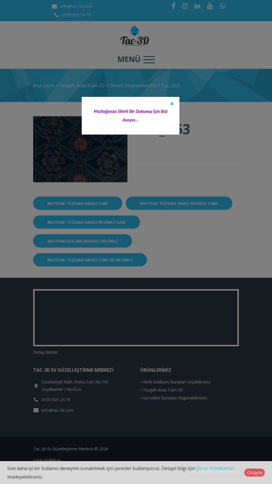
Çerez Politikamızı (215, 468)
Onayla (254, 472)
